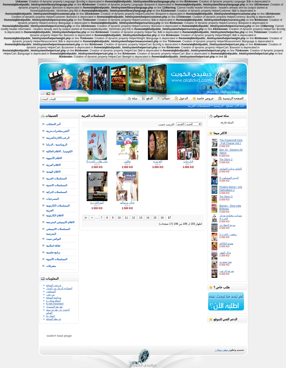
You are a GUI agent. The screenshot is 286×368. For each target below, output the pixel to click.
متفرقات (51, 266)
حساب (163, 98)
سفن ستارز (221, 349)
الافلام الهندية (53, 171)
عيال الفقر (225, 252)
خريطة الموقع (53, 319)
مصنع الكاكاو (226, 243)
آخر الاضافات (53, 124)
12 (133, 217)
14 (147, 217)
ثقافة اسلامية (53, 245)
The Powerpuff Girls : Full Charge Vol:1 (231, 142)
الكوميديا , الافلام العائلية (59, 151)
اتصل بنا (50, 315)
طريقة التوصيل (54, 306)
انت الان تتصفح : (234, 105)
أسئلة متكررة (53, 300)
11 (126, 217)
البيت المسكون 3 (229, 177)
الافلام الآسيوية (54, 158)
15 (155, 217)
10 (119, 217)
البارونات (188, 161)
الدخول (181, 98)
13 (140, 217)
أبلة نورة (157, 161)
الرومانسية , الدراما (56, 144)
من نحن (50, 294)
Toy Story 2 (226, 159)
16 (162, 217)
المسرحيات (52, 198)
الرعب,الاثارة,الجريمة (58, 137)
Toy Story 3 (226, 196)
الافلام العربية (53, 164)
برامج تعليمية (53, 252)
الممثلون (51, 291)
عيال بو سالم (127, 202)
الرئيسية (219, 105)
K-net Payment (54, 303)
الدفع (147, 98)
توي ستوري (225, 261)
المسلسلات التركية (56, 192)
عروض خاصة (203, 98)
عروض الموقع (53, 285)
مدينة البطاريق (227, 225)
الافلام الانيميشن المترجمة (60, 222)
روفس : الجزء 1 (228, 234)
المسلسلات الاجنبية (56, 185)
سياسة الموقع (53, 297)
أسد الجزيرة (97, 202)
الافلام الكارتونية (54, 215)
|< (86, 217)
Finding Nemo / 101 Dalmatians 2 (230, 189)
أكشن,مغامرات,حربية (57, 131)
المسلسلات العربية (199, 105)
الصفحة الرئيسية (231, 98)
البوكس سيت (53, 238)
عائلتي (127, 161)
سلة (132, 98)
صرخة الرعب (226, 271)
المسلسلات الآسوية (56, 259)
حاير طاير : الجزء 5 (96, 161)
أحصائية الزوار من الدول (59, 288)
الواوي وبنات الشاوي (230, 168)
